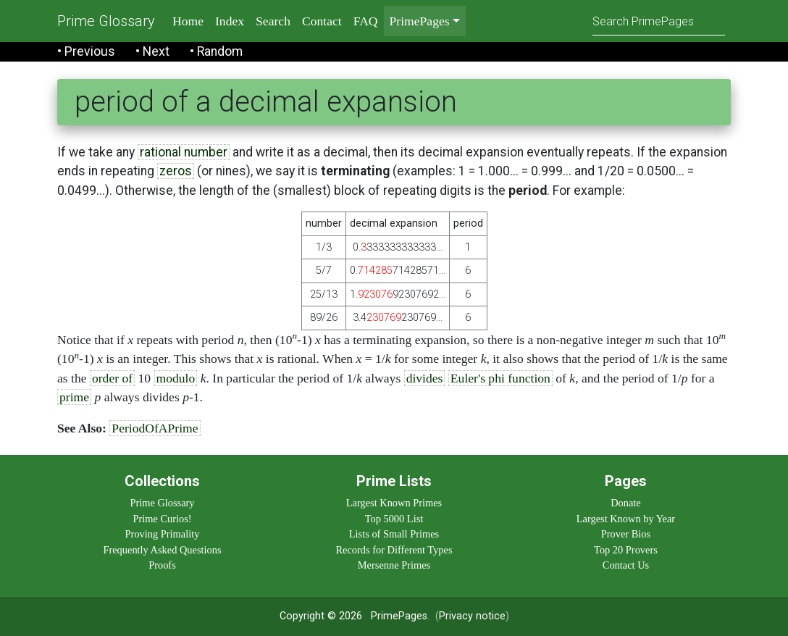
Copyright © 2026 (321, 616)
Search (273, 21)
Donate (626, 503)
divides (424, 378)
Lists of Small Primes (394, 534)
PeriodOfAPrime (155, 428)
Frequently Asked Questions (162, 550)
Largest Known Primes (394, 503)
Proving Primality (162, 534)
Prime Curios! (162, 518)
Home (188, 21)
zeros (175, 171)
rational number (183, 152)
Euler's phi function (500, 378)
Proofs (162, 565)
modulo (176, 378)
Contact (322, 21)
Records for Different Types (393, 550)
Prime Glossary (106, 21)
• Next (152, 51)
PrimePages (399, 616)
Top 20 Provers (626, 550)
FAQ (365, 21)
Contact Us (626, 565)
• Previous (86, 51)
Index (229, 21)
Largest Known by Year (626, 518)
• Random (216, 51)
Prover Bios (625, 534)
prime (74, 397)
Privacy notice (472, 616)
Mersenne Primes (394, 565)
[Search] (658, 20)
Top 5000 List (394, 518)
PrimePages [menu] (420, 21)
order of (112, 378)
